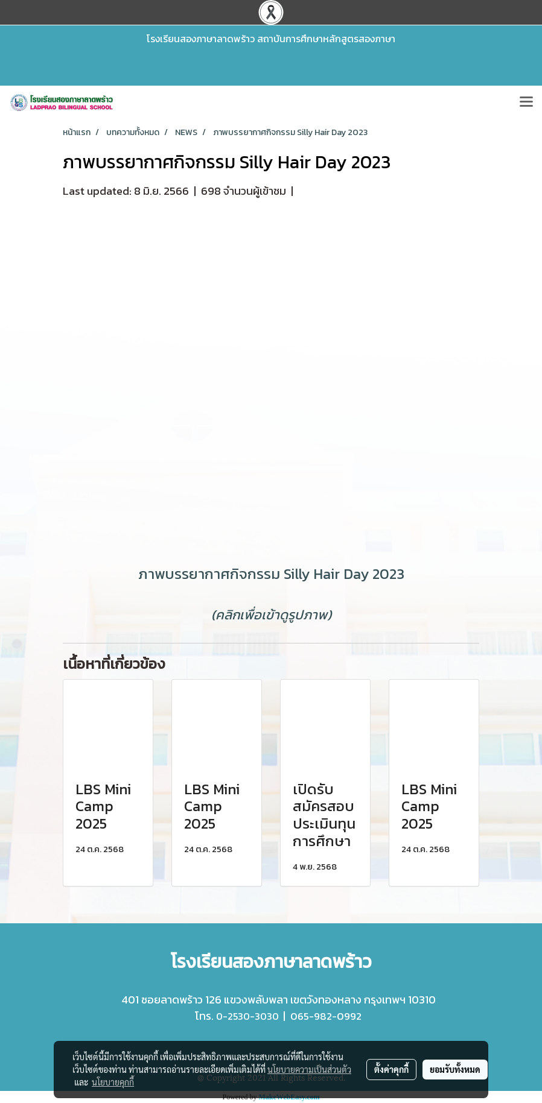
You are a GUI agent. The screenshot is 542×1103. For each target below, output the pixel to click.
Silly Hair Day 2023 (344, 573)
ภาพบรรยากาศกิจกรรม (209, 573)
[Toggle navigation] (526, 102)
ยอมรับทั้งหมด (455, 1069)
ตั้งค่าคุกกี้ (391, 1069)
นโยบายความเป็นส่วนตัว (309, 1069)
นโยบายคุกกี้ (113, 1081)
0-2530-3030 (247, 1016)
